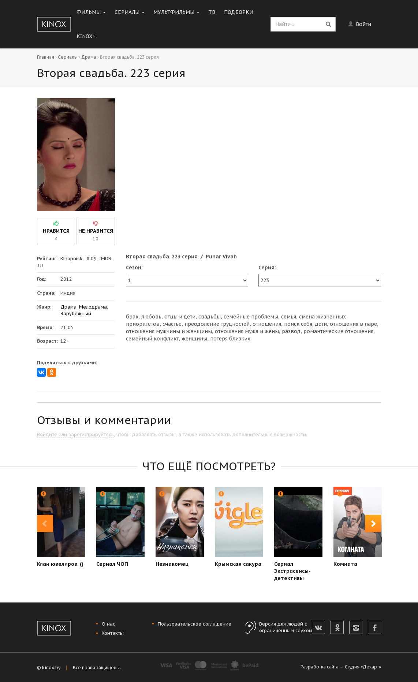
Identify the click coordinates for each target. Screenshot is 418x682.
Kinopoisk (71, 258)
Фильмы (91, 12)
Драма (88, 57)
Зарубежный (75, 313)
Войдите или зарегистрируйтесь (75, 434)
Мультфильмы (176, 12)
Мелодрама (93, 307)
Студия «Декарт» (363, 667)
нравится (56, 231)
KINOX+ (86, 36)
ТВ (211, 12)
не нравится (95, 231)
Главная (45, 57)
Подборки (238, 12)
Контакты (113, 633)
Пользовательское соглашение (194, 624)
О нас (108, 624)
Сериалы (130, 12)
